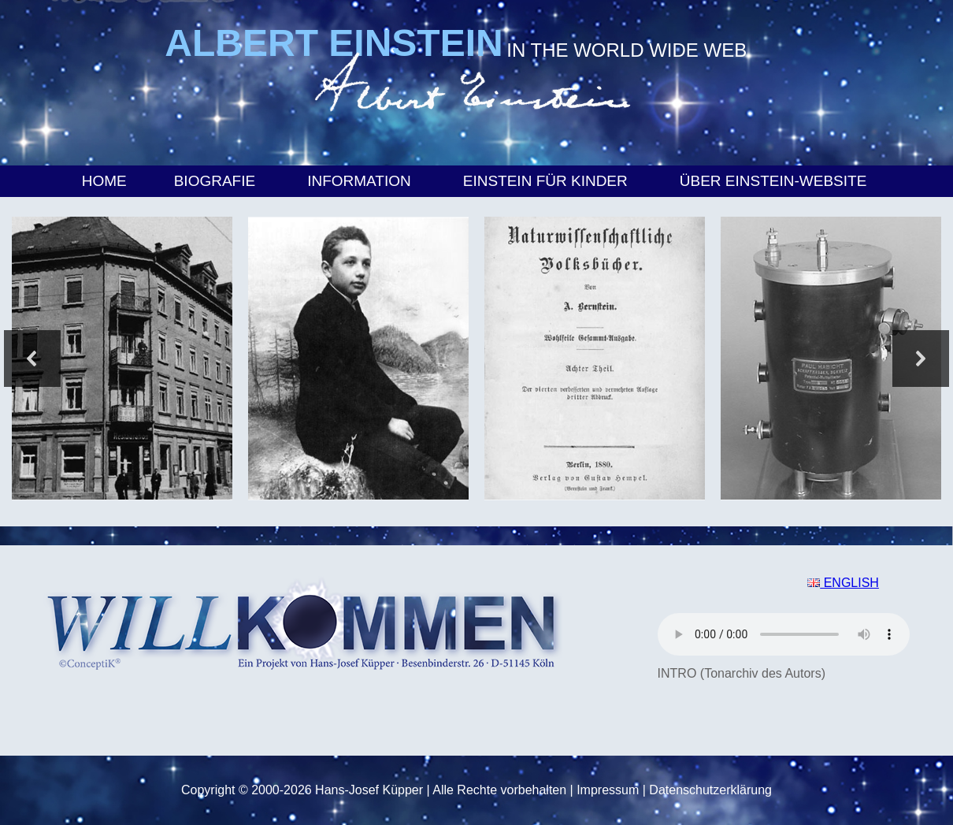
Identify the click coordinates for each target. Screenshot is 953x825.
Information (361, 181)
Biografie (217, 181)
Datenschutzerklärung (710, 790)
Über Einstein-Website (776, 181)
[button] (32, 358)
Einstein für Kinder (547, 181)
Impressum (608, 790)
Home (104, 181)
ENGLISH (843, 582)
